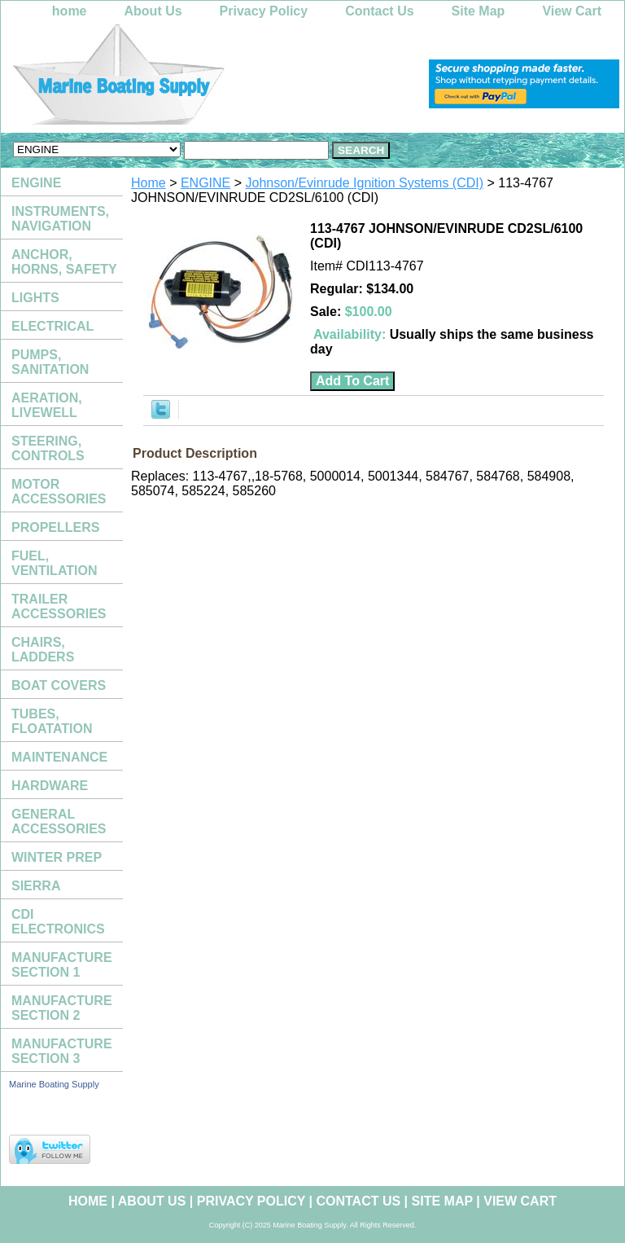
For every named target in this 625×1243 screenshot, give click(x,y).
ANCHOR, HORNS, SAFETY (64, 262)
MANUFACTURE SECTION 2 (61, 1008)
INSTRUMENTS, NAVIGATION (60, 218)
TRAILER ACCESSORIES (58, 606)
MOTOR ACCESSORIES (58, 491)
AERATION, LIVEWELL (46, 405)
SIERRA (35, 886)
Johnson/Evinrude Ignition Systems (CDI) (365, 183)
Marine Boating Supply (54, 1084)
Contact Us (379, 11)
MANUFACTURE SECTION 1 (61, 965)
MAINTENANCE (59, 757)
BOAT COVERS (58, 685)
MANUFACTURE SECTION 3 (61, 1051)
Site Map (478, 11)
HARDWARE (49, 786)
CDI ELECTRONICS (58, 921)
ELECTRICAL (52, 326)
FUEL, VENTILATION (54, 563)
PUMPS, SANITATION (50, 362)
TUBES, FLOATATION (52, 721)
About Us (153, 11)
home (69, 11)
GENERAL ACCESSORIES (58, 821)
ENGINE (205, 183)
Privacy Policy (264, 11)
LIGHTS (35, 298)
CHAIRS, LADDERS (42, 649)
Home (148, 183)
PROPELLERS (55, 527)
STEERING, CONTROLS (48, 448)
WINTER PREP (56, 857)
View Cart (571, 11)
